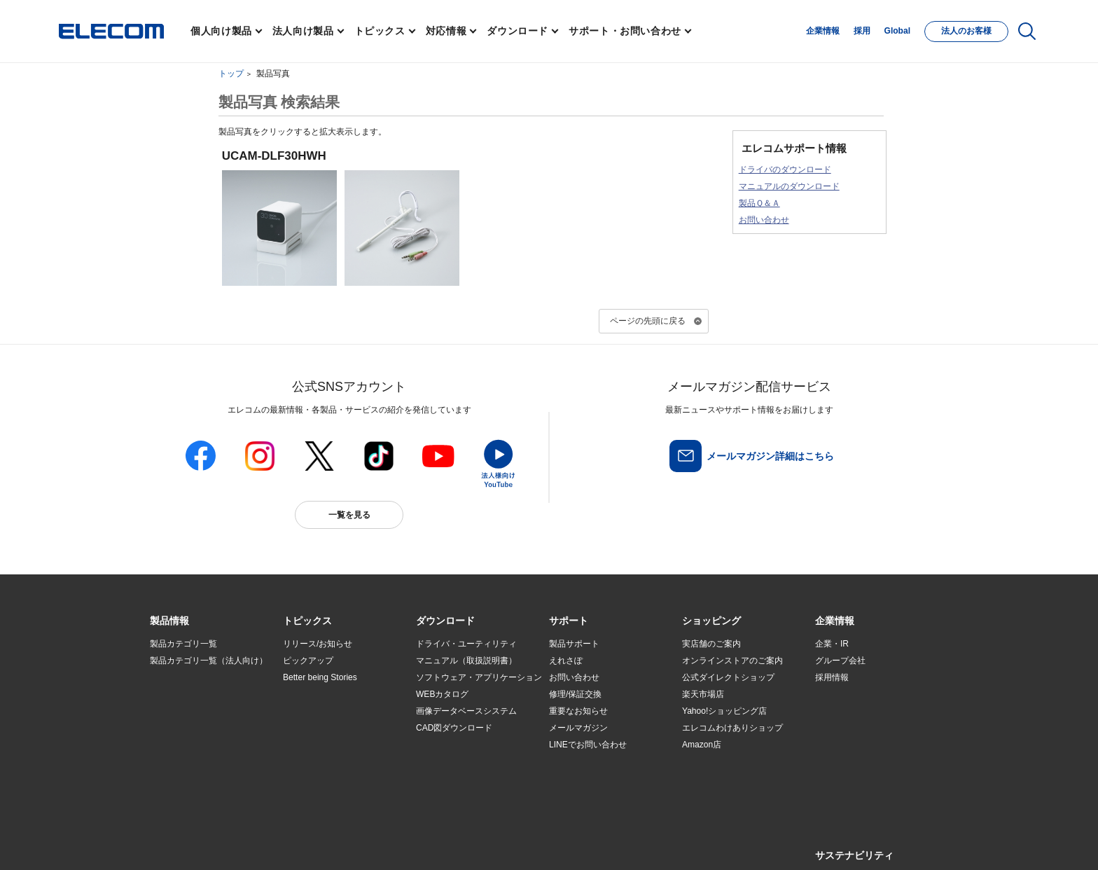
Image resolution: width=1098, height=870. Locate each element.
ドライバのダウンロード (785, 169)
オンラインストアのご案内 (732, 660)
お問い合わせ (764, 220)
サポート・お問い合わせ (625, 30)
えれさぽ (566, 660)
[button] (307, 621)
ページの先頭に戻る (648, 321)
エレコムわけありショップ (732, 728)
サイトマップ (249, 843)
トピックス (379, 30)
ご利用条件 (302, 843)
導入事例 (166, 728)
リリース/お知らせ (317, 644)
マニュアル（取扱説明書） (466, 660)
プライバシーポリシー (370, 843)
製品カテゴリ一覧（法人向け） (208, 660)
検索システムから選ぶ (325, 762)
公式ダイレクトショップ (728, 677)
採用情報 (832, 677)
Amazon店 (701, 745)
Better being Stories (320, 677)
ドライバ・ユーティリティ (466, 644)
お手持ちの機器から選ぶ (329, 728)
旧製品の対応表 (312, 779)
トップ (231, 73)
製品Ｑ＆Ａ (759, 203)
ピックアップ (308, 660)
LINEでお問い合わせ (588, 745)
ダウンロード (517, 30)
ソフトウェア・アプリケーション (479, 677)
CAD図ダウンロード (454, 728)
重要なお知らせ (578, 711)
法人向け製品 (303, 30)
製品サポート (574, 644)
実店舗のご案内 (711, 644)
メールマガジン (578, 728)
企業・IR (832, 644)
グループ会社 (840, 660)
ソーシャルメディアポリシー (464, 843)
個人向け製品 (221, 30)
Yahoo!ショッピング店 (724, 711)
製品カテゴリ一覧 (183, 644)
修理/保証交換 (575, 694)
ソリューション (179, 711)
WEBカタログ (442, 694)
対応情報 (446, 30)
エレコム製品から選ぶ (325, 745)
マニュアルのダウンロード (789, 186)
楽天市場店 (703, 694)
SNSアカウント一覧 (182, 844)
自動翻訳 (596, 843)
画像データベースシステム (466, 711)
